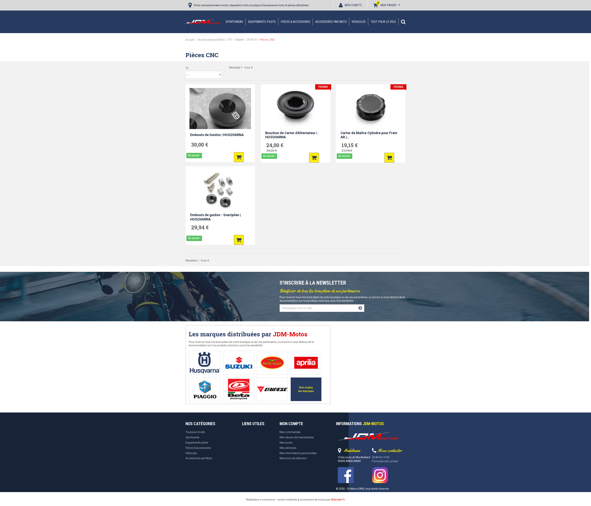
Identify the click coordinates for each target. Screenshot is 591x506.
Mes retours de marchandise (297, 437)
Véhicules (359, 22)
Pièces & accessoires (295, 22)
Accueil (190, 39)
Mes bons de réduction (293, 458)
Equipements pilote (262, 22)
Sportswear (234, 22)
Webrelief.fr (338, 499)
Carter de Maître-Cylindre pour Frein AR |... (369, 135)
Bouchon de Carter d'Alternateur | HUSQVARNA (291, 135)
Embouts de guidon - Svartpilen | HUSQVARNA (215, 217)
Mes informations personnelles (298, 453)
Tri (187, 68)
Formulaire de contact (385, 461)
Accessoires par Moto (331, 22)
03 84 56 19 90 (380, 457)
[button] (403, 22)
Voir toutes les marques (306, 389)
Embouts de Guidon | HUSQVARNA (217, 135)
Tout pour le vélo (383, 22)
